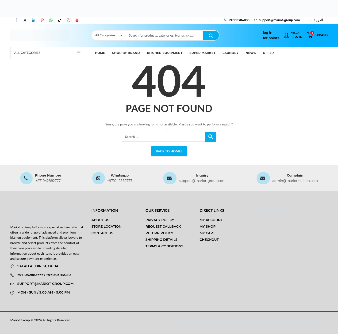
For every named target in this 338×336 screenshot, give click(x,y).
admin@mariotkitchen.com (295, 181)
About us (100, 220)
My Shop (207, 226)
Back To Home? (169, 151)
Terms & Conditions (164, 246)
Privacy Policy (160, 220)
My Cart (207, 233)
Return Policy (159, 233)
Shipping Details (161, 240)
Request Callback (163, 226)
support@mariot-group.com (202, 181)
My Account (211, 220)
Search (211, 35)
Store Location (106, 226)
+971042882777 (48, 181)
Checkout (209, 240)
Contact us (102, 233)
